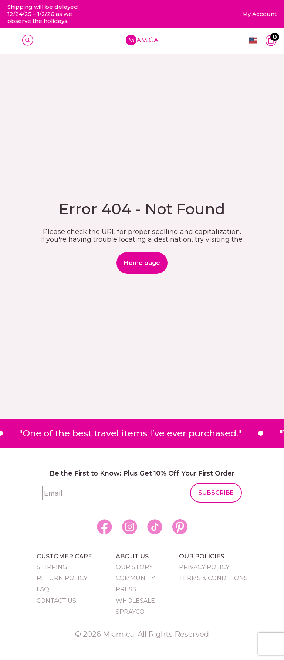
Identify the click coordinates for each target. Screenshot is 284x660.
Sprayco (130, 611)
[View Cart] (271, 40)
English (253, 40)
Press (126, 589)
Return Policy (62, 578)
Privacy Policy (204, 567)
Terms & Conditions (213, 578)
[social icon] (104, 526)
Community (135, 578)
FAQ (43, 589)
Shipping (52, 567)
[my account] (259, 13)
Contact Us (56, 600)
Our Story (134, 567)
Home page (142, 262)
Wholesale (135, 600)
